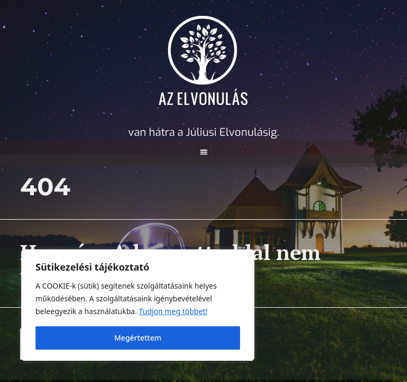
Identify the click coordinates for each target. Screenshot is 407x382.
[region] (137, 305)
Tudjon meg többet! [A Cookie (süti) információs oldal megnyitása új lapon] (173, 311)
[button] (204, 152)
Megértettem (138, 338)
